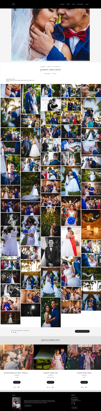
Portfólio (68, 4)
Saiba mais (28, 404)
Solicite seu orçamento (82, 331)
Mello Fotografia (80, 4)
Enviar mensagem (75, 398)
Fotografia (62, 4)
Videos (73, 4)
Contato (87, 4)
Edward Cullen (8, 81)
